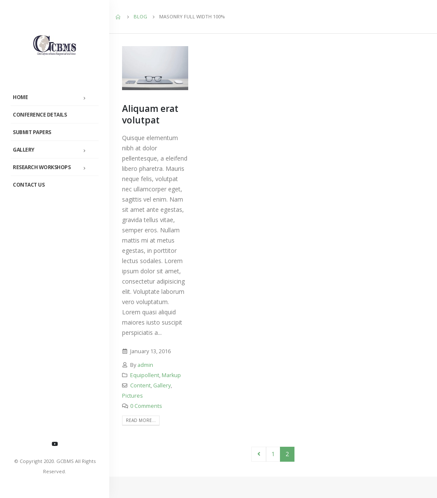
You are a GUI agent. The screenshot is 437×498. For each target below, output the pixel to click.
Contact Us (28, 184)
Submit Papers (32, 132)
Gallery (24, 149)
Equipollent (144, 375)
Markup (171, 375)
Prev (258, 454)
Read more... (141, 420)
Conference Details (40, 114)
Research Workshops (41, 167)
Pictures (132, 395)
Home (20, 97)
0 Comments (146, 406)
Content (140, 385)
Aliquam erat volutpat (150, 114)
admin (145, 365)
